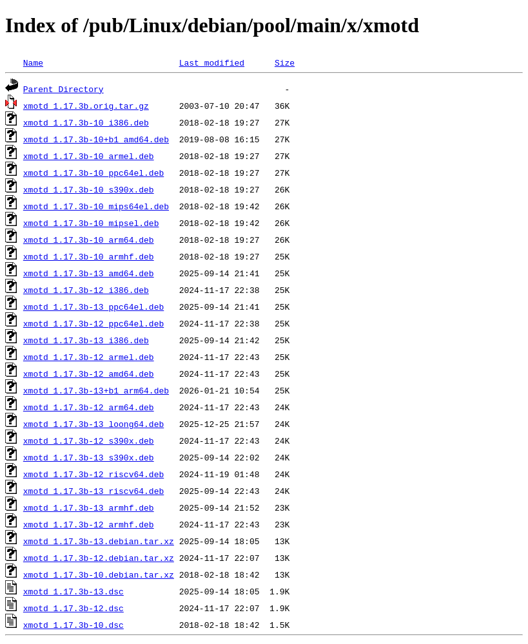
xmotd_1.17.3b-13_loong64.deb (93, 424)
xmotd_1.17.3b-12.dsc (73, 608)
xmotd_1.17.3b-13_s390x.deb (88, 457)
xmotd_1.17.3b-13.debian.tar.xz (98, 541)
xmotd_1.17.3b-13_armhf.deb (88, 507)
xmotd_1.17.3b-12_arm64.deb (88, 407)
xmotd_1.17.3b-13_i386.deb (86, 340)
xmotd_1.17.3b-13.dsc (73, 591)
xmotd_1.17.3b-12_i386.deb (86, 290)
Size (285, 62)
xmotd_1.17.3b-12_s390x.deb (88, 440)
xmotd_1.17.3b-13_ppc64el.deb (93, 306)
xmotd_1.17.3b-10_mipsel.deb (91, 223)
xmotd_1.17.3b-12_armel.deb (88, 357)
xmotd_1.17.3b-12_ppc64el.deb (93, 323)
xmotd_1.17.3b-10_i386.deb (86, 122)
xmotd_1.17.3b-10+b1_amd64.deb (96, 139)
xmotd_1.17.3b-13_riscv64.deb (93, 491)
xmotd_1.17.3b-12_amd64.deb (88, 373)
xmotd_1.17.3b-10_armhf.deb (88, 256)
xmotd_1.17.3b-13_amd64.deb (88, 273)
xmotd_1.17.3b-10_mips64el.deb (96, 206)
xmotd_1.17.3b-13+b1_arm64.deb (96, 390)
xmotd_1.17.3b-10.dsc (73, 624)
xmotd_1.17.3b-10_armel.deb (88, 156)
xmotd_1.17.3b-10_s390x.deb (88, 189)
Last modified (211, 62)
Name (33, 62)
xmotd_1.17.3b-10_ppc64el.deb (93, 172)
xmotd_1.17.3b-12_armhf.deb (88, 524)
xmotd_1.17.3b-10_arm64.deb (88, 239)
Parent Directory (63, 89)
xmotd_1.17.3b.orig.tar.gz (86, 105)
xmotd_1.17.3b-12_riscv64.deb (93, 474)
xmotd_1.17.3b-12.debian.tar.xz (98, 558)
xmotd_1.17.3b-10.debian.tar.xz (98, 574)
